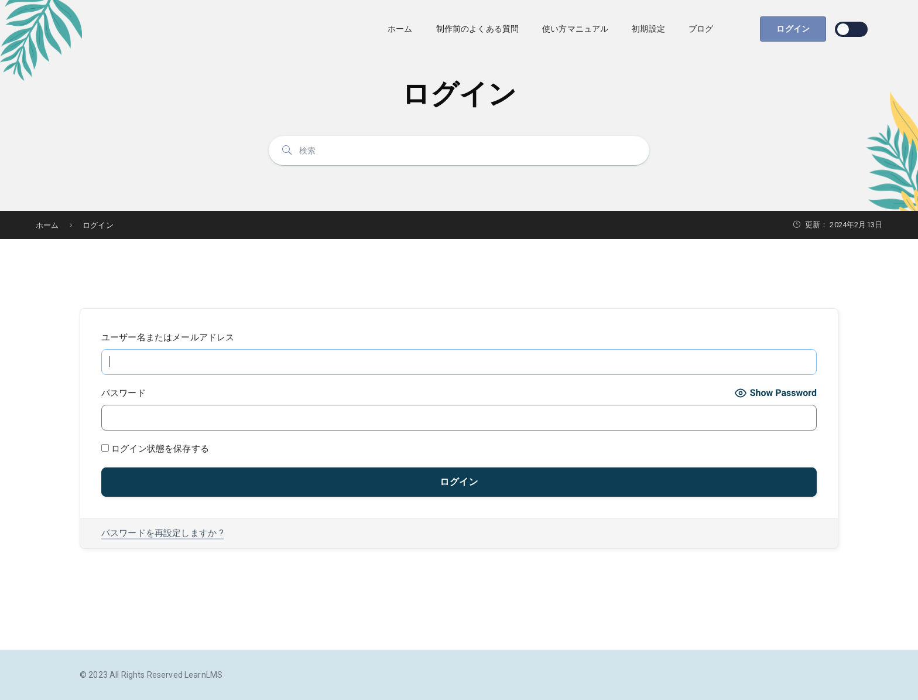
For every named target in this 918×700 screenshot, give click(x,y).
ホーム (400, 28)
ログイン (793, 28)
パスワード (123, 393)
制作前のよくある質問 (477, 28)
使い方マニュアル (575, 28)
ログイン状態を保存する (155, 448)
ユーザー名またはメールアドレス (167, 337)
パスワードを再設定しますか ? (162, 533)
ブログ (700, 28)
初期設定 (648, 28)
